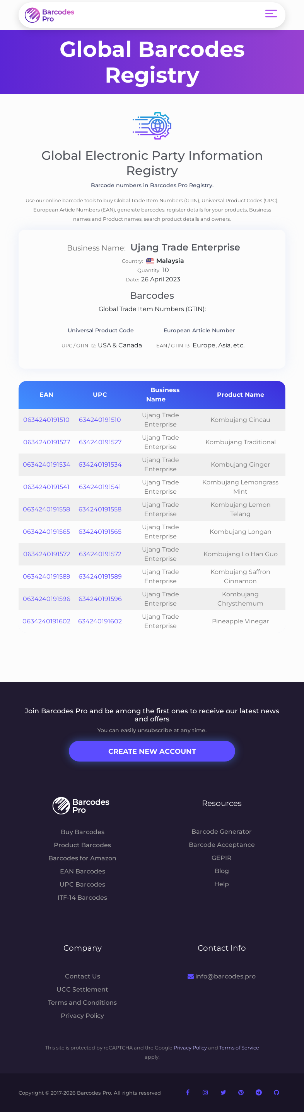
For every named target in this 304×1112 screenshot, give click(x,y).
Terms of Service (239, 1048)
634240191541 (100, 487)
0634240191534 (46, 464)
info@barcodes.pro (221, 976)
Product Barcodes (82, 845)
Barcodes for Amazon (82, 858)
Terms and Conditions (82, 1002)
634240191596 (100, 599)
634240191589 (100, 576)
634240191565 (100, 531)
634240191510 (100, 419)
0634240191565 (46, 531)
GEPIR (222, 858)
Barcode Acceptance (222, 844)
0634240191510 (46, 419)
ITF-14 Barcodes (82, 897)
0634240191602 (46, 621)
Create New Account (152, 751)
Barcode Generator (221, 831)
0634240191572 (46, 554)
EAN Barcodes (82, 871)
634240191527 (100, 442)
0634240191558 (46, 509)
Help (221, 884)
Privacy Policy (82, 1015)
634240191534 (100, 464)
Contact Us (82, 976)
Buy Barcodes (82, 832)
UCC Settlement (82, 989)
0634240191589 (46, 576)
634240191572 (100, 554)
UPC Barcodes (82, 884)
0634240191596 (46, 599)
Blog (222, 871)
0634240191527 (46, 442)
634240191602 (100, 621)
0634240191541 (46, 487)
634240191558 (100, 509)
